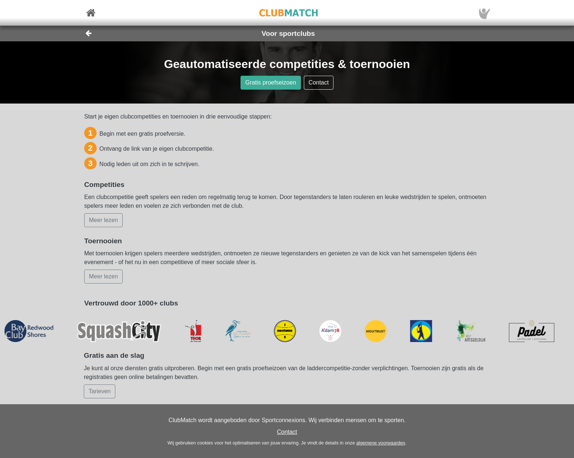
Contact (287, 432)
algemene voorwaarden (380, 443)
